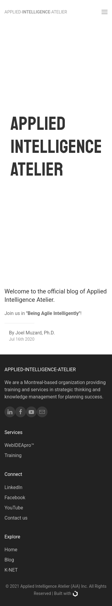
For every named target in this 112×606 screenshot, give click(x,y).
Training (13, 455)
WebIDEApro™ (19, 445)
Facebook (14, 497)
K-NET (11, 570)
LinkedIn (13, 487)
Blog (9, 560)
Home (10, 549)
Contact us (15, 518)
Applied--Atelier (35, 12)
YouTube (13, 508)
